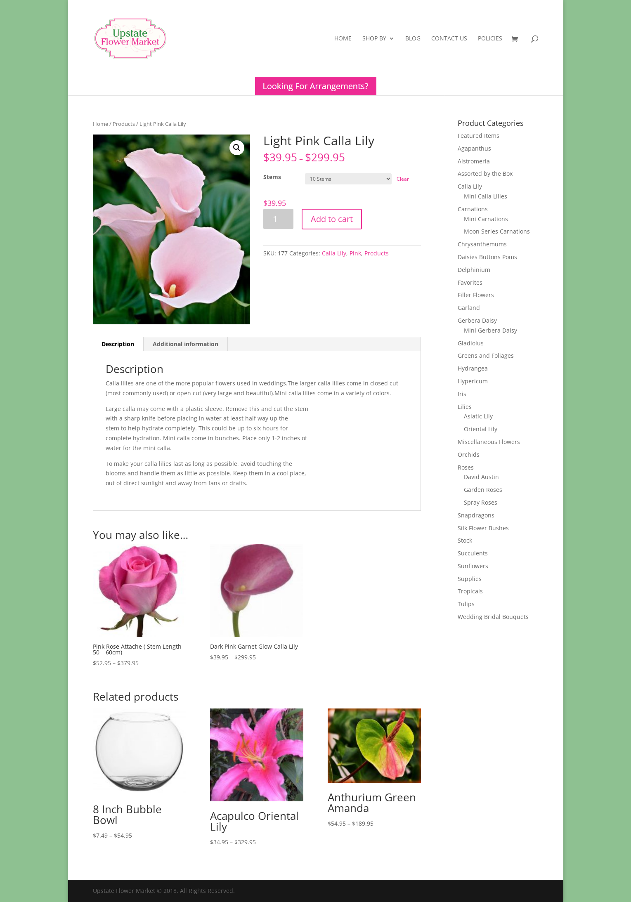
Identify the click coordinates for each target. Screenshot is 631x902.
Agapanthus (474, 148)
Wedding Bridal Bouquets (493, 617)
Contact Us (449, 38)
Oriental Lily (480, 429)
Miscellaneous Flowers (489, 442)
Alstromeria (474, 161)
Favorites (470, 282)
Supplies (470, 579)
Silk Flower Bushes (483, 528)
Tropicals (470, 591)
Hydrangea (473, 368)
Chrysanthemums (482, 244)
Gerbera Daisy (477, 320)
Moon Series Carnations (497, 231)
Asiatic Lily (478, 416)
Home (343, 38)
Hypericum (473, 381)
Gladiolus (471, 343)
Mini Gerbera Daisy (490, 330)
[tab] (118, 344)
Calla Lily (334, 253)
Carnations (473, 209)
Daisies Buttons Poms (487, 257)
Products (124, 124)
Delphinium (474, 270)
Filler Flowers (476, 295)
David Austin (481, 477)
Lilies (465, 407)
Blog (413, 38)
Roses (466, 467)
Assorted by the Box (485, 173)
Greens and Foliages (486, 355)
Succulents (473, 553)
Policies (490, 38)
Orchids (469, 454)
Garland (469, 308)
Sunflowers (473, 566)
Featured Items (478, 135)
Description (118, 344)
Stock (465, 540)
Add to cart (332, 218)
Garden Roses (483, 490)
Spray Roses (480, 502)
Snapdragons (476, 515)
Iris (462, 394)
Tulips (466, 604)
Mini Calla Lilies (485, 196)
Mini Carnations (486, 219)
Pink (355, 253)
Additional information (185, 344)
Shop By (374, 38)
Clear (403, 179)
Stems (272, 177)
